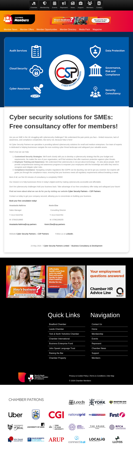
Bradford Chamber (57, 324)
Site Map (110, 376)
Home (94, 329)
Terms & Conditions (97, 376)
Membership (97, 334)
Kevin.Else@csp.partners (55, 246)
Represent (96, 343)
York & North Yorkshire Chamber (64, 334)
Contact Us (97, 324)
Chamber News (99, 348)
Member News (10, 29)
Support (95, 353)
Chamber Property (57, 358)
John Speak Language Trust (62, 348)
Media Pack (84, 29)
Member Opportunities (47, 29)
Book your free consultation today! (23, 223)
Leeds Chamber (56, 329)
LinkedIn (69, 256)
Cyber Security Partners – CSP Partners (84, 213)
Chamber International (59, 339)
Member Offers (27, 29)
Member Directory (68, 29)
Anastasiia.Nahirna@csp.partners (22, 246)
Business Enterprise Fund (61, 343)
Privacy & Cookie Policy (78, 376)
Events (95, 339)
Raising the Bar (56, 353)
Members (96, 358)
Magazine (97, 29)
